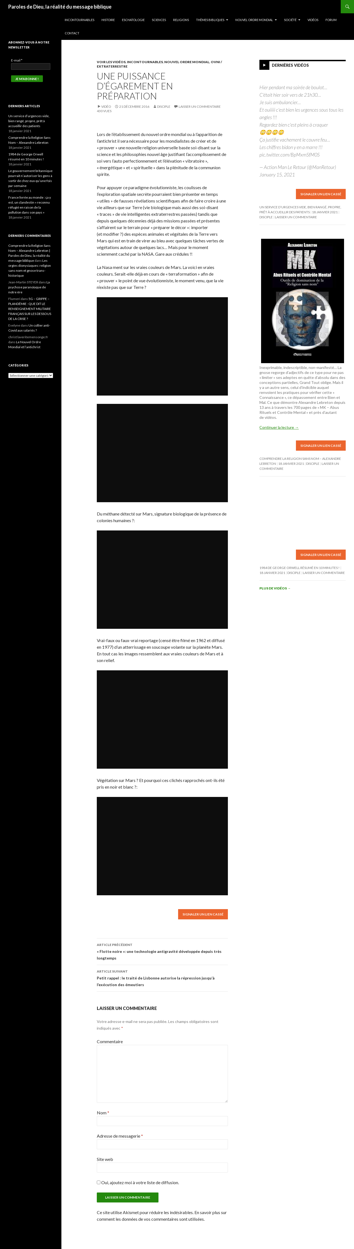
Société (290, 20)
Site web (105, 1159)
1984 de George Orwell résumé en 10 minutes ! (299, 568)
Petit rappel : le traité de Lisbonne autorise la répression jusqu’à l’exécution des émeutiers (162, 977)
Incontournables (79, 20)
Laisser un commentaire (200, 106)
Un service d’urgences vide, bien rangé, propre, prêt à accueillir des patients (29, 121)
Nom (103, 1112)
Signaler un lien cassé (203, 914)
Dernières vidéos (290, 65)
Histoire (108, 20)
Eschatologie (133, 20)
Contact (72, 33)
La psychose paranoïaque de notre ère (29, 287)
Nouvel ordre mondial (254, 20)
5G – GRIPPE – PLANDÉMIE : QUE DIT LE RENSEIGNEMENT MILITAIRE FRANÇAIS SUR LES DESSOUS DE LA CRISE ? (29, 309)
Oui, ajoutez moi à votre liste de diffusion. (138, 1182)
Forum (331, 20)
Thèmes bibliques (210, 20)
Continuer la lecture (279, 427)
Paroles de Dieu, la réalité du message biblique (59, 7)
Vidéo (106, 106)
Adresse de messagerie (120, 1135)
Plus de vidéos (275, 588)
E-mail (16, 60)
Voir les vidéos (111, 62)
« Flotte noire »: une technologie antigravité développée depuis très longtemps (162, 951)
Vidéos (313, 20)
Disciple (163, 106)
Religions (181, 20)
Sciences (159, 20)
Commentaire (110, 1041)
